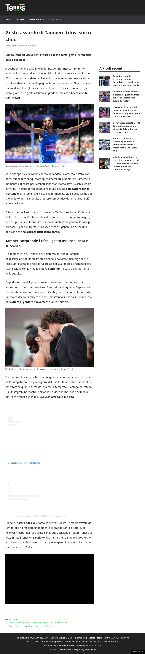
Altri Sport (56, 19)
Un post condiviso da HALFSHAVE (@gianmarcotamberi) (42, 516)
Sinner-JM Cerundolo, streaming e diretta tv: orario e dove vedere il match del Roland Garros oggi (125, 144)
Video (20, 19)
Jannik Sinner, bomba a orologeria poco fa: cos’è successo (38, 622)
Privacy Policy (78, 649)
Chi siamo (53, 649)
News (8, 19)
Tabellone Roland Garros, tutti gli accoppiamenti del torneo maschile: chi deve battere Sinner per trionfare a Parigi (126, 163)
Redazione (65, 649)
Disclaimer (91, 649)
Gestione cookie (138, 652)
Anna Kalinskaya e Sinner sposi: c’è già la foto (32, 626)
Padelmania (36, 19)
